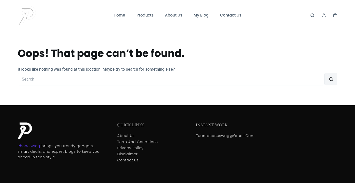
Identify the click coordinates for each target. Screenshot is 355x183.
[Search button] (331, 79)
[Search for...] (171, 79)
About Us (173, 15)
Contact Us (230, 15)
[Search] (312, 15)
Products (144, 15)
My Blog (201, 15)
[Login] (324, 15)
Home (119, 15)
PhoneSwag (29, 145)
